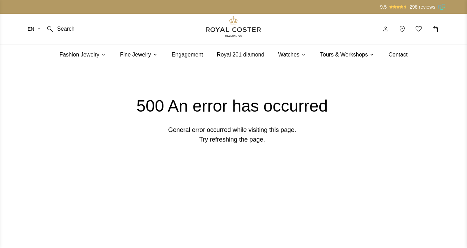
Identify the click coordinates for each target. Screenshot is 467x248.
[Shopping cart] (435, 29)
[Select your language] (34, 29)
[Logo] (233, 26)
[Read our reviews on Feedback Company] (442, 7)
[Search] (60, 29)
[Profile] (385, 29)
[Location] (402, 29)
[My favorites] (418, 29)
